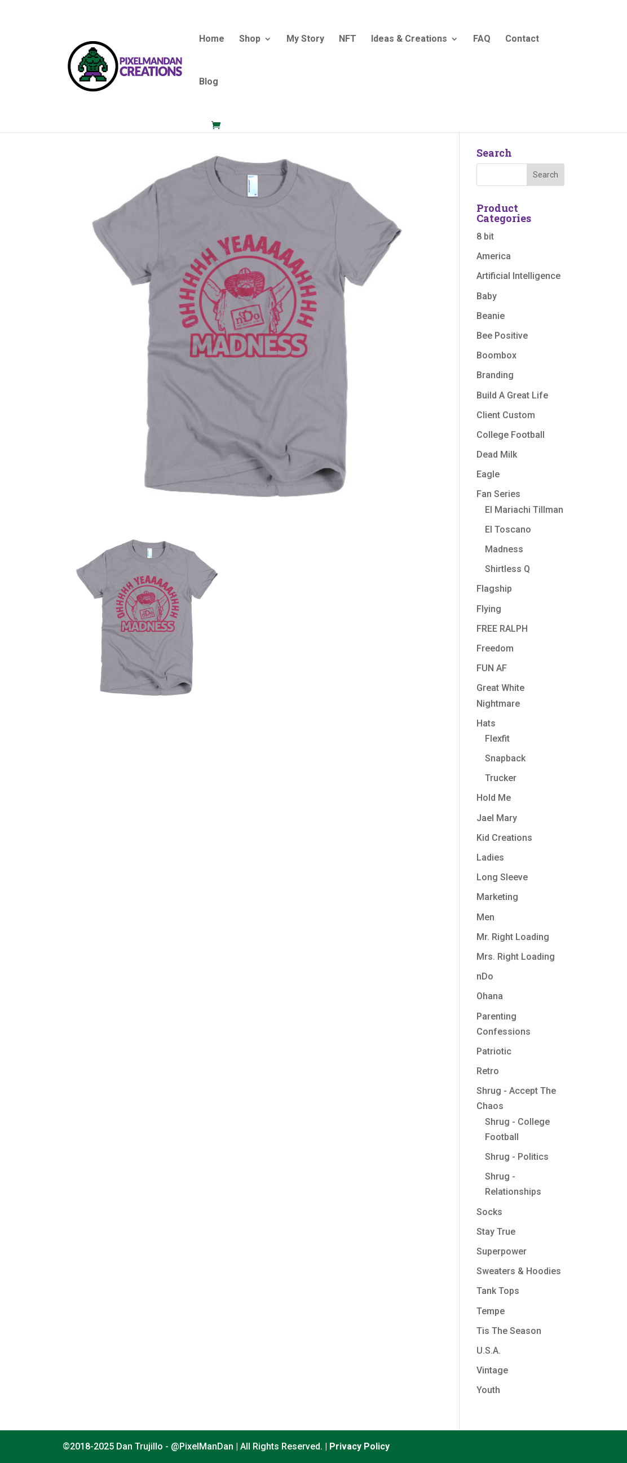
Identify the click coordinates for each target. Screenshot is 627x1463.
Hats (486, 723)
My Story (305, 39)
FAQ (482, 39)
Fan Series (498, 494)
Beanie (490, 316)
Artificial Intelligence (518, 276)
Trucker (500, 778)
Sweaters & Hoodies (518, 1271)
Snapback (505, 758)
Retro (487, 1071)
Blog (208, 82)
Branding (495, 375)
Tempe (490, 1311)
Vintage (492, 1370)
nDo (484, 976)
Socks (489, 1212)
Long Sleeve (502, 877)
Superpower (501, 1251)
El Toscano (508, 529)
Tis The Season (508, 1330)
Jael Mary (496, 818)
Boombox (496, 355)
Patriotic (493, 1051)
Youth (488, 1390)
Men (485, 917)
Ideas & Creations (409, 39)
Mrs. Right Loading (515, 956)
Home (211, 39)
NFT (347, 39)
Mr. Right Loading (512, 937)
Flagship (494, 588)
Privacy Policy (359, 1446)
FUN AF (491, 668)
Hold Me (493, 797)
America (493, 256)
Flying (488, 609)
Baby (486, 296)
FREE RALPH (502, 628)
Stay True (495, 1231)
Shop (249, 39)
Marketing (497, 897)
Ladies (490, 857)
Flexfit (497, 738)
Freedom (495, 648)
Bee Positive (502, 335)
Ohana (489, 996)
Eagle (488, 474)
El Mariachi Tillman (524, 509)
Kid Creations (504, 837)
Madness (504, 549)
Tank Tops (497, 1290)
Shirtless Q (507, 569)
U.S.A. (488, 1350)
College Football (510, 434)
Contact (522, 39)
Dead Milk (496, 454)
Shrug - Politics (517, 1156)
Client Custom (505, 415)
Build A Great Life (512, 395)
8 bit (485, 236)
